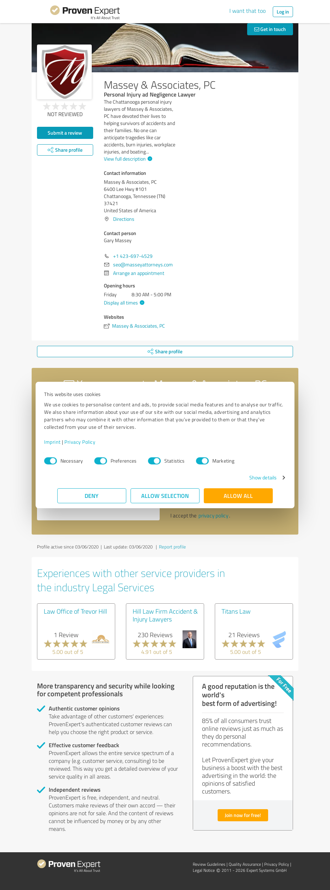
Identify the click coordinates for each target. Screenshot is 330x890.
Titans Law (236, 611)
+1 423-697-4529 (133, 256)
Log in (283, 11)
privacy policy (213, 515)
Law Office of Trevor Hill (75, 611)
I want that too (247, 11)
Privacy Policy (93, 441)
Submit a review (65, 132)
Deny (92, 495)
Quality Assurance (245, 864)
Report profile (172, 546)
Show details (250, 477)
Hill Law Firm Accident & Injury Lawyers (165, 615)
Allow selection (165, 495)
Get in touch (270, 29)
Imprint (65, 441)
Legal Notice (204, 870)
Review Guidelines (209, 864)
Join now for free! (243, 815)
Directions (123, 218)
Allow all (238, 495)
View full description (127, 158)
